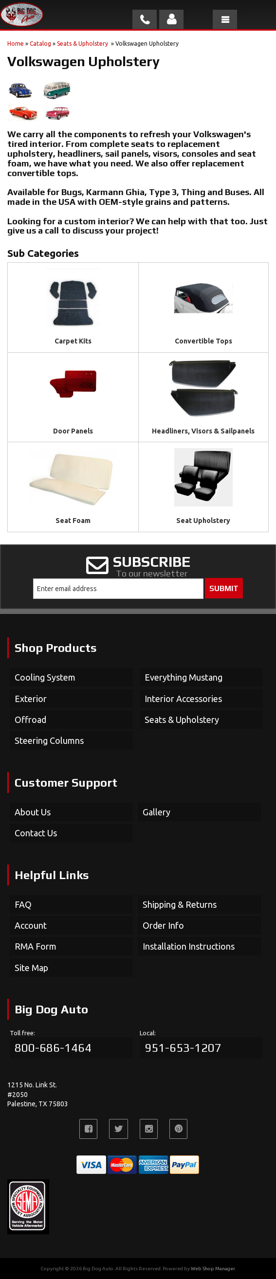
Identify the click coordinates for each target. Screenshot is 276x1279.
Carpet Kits (73, 341)
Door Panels (73, 431)
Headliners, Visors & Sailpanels (203, 431)
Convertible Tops (203, 341)
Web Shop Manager (213, 1268)
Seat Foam (73, 520)
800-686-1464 (53, 1047)
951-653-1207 (183, 1047)
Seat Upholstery (203, 520)
